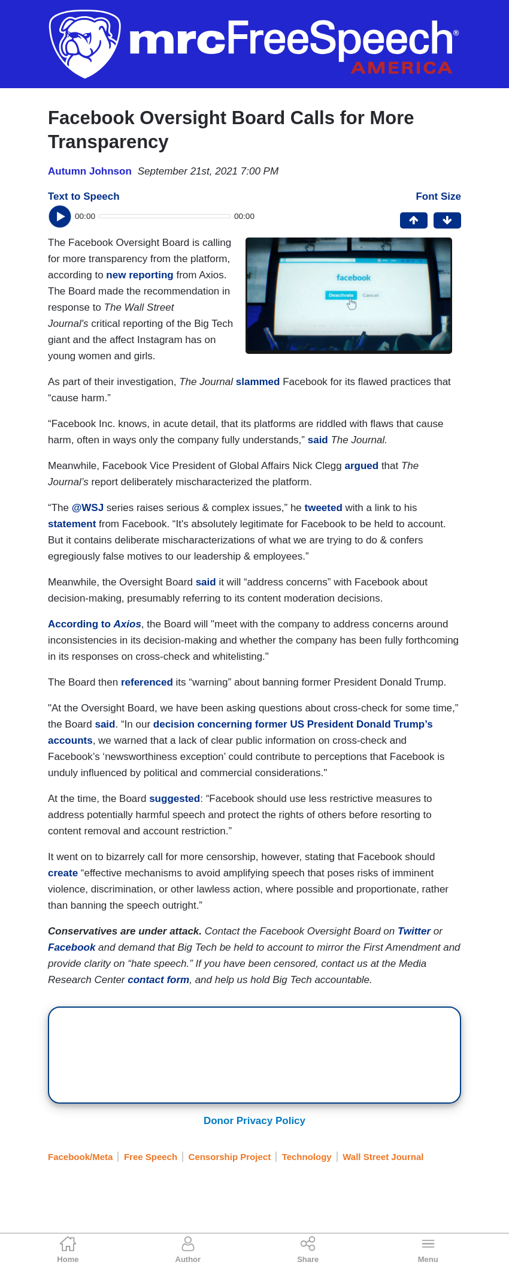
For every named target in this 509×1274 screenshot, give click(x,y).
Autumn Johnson (90, 171)
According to (94, 624)
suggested (174, 798)
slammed (258, 381)
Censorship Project (230, 1157)
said (318, 440)
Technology (307, 1157)
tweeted (324, 507)
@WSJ (86, 507)
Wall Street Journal (383, 1157)
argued (361, 465)
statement (72, 524)
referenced (147, 682)
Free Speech (150, 1157)
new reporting (139, 275)
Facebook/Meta (80, 1157)
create (63, 873)
